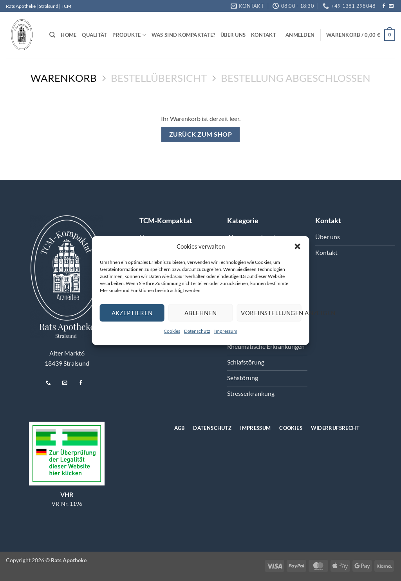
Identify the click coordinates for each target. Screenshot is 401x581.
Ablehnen (200, 312)
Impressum (225, 331)
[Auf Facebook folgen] (383, 6)
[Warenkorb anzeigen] (360, 35)
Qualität (94, 35)
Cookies (172, 331)
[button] (297, 246)
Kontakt (263, 35)
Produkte (129, 35)
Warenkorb (64, 78)
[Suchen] (52, 34)
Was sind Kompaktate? (183, 35)
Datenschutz (197, 331)
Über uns (233, 35)
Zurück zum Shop (200, 134)
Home (68, 35)
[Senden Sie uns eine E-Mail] (391, 6)
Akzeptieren (132, 312)
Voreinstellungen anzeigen (271, 312)
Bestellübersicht (159, 78)
